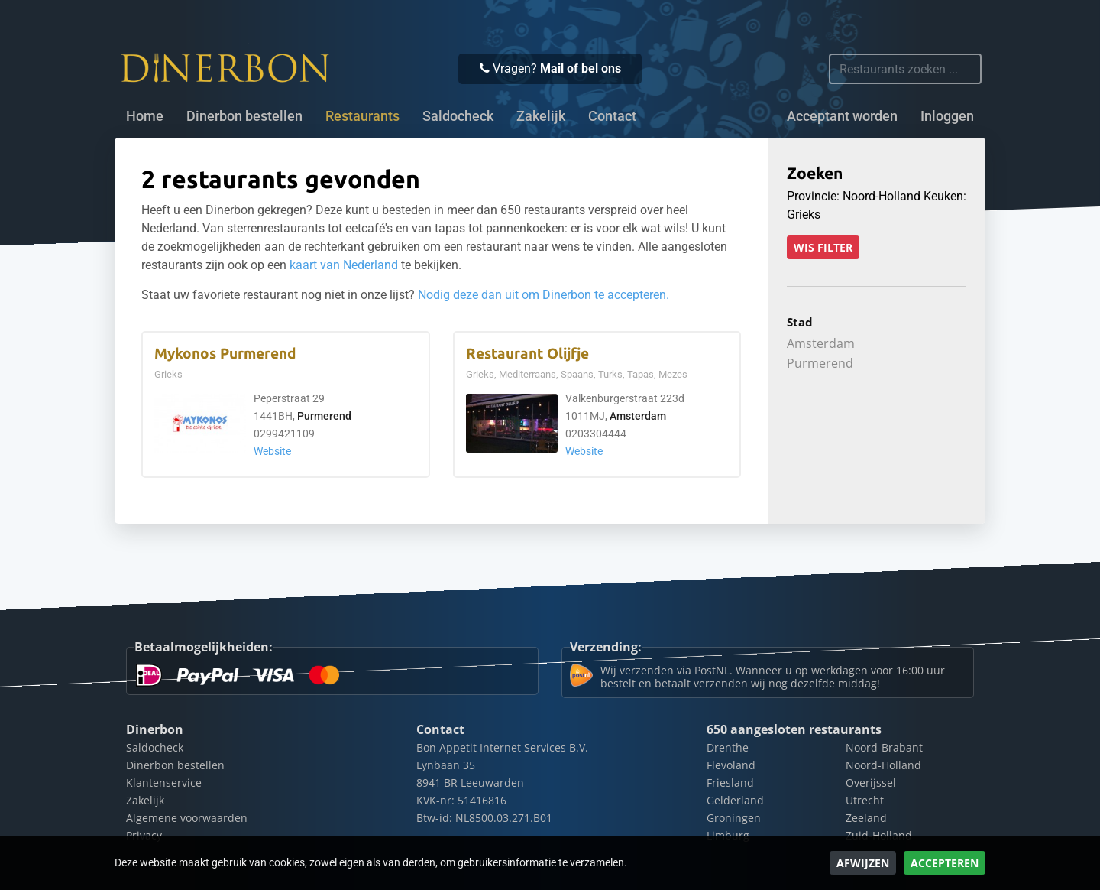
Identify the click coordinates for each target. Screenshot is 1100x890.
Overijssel (871, 782)
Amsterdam (638, 416)
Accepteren (945, 863)
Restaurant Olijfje (527, 354)
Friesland (730, 782)
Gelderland (735, 800)
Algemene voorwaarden (186, 817)
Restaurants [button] (362, 116)
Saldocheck (457, 116)
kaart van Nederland (344, 265)
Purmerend (324, 416)
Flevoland (731, 765)
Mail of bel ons (580, 68)
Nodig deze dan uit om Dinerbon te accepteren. (543, 294)
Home (144, 116)
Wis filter (823, 247)
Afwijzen (862, 863)
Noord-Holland (883, 765)
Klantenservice (164, 782)
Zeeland (866, 817)
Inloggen (947, 116)
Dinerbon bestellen (244, 116)
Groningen (734, 817)
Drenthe (728, 747)
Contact (612, 116)
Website (272, 451)
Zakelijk (540, 116)
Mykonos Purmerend (225, 354)
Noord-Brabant (884, 747)
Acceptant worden (842, 116)
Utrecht (865, 800)
